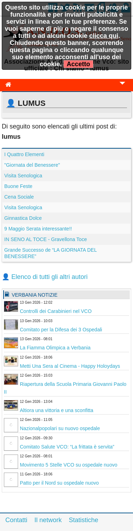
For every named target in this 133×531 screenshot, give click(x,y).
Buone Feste (18, 186)
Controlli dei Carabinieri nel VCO (56, 311)
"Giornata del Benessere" (32, 165)
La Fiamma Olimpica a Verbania (55, 347)
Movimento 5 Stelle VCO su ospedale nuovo (68, 465)
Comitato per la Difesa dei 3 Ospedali (61, 329)
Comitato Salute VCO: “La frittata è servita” (67, 447)
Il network (48, 520)
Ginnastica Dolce (23, 218)
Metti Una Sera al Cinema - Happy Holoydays (70, 366)
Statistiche (83, 520)
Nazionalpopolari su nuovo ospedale (60, 428)
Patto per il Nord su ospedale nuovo (59, 483)
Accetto (78, 64)
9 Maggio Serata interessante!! (38, 229)
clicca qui (103, 35)
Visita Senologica (23, 175)
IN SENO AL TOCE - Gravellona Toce (45, 239)
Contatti (16, 520)
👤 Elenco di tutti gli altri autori (45, 276)
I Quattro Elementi (24, 154)
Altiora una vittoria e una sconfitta (56, 410)
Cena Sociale (19, 197)
